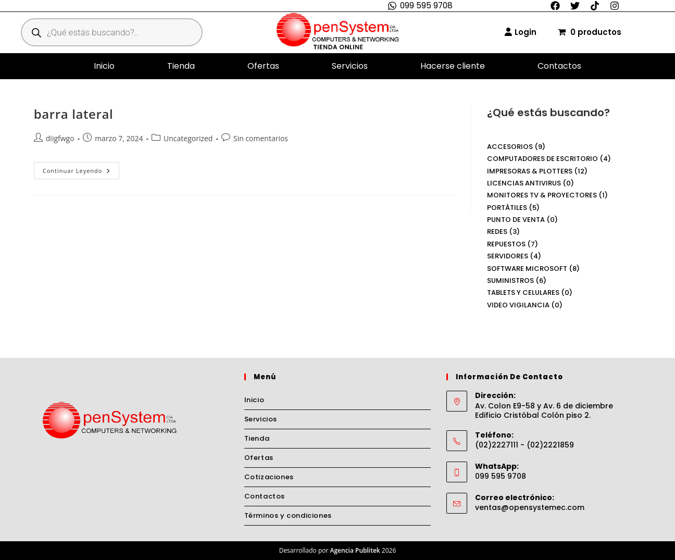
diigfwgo (60, 138)
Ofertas (263, 66)
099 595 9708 (426, 5)
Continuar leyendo (81, 168)
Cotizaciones (269, 477)
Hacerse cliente (452, 66)
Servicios (350, 66)
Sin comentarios (260, 138)
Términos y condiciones (288, 515)
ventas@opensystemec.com (529, 507)
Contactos (559, 66)
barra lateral (73, 113)
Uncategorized (188, 138)
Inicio (104, 66)
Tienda (181, 66)
